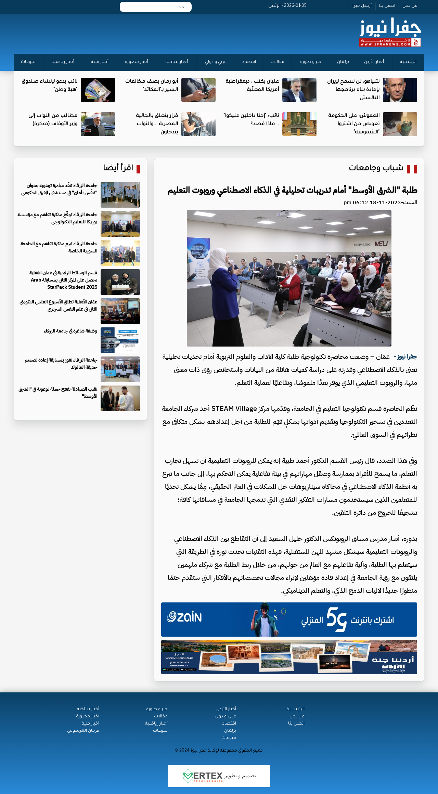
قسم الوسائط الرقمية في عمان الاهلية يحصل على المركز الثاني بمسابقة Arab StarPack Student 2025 (63, 280)
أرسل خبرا (362, 6)
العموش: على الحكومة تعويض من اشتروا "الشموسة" (353, 124)
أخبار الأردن (374, 62)
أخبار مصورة (136, 62)
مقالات (277, 62)
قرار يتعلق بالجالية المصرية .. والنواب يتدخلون (157, 124)
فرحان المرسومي (83, 731)
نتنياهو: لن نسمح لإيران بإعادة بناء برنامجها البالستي (353, 90)
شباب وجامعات (376, 169)
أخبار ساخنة (177, 62)
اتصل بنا (387, 6)
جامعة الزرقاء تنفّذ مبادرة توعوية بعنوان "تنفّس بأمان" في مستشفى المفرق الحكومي (59, 189)
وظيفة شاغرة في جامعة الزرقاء (70, 331)
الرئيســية (296, 709)
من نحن (409, 6)
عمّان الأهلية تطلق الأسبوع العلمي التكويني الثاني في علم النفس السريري (58, 305)
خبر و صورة (311, 62)
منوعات (28, 62)
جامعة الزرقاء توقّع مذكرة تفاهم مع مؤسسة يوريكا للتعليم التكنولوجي (57, 218)
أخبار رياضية (63, 62)
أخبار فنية (99, 62)
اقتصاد (249, 62)
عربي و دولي (216, 62)
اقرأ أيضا (118, 169)
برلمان (343, 62)
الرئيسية (408, 62)
